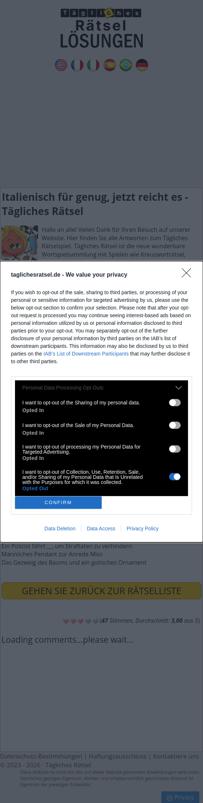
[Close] (189, 275)
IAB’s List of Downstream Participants (86, 354)
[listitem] (101, 388)
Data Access (101, 528)
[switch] (175, 402)
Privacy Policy (142, 528)
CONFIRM (58, 502)
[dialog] (101, 401)
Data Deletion (60, 528)
